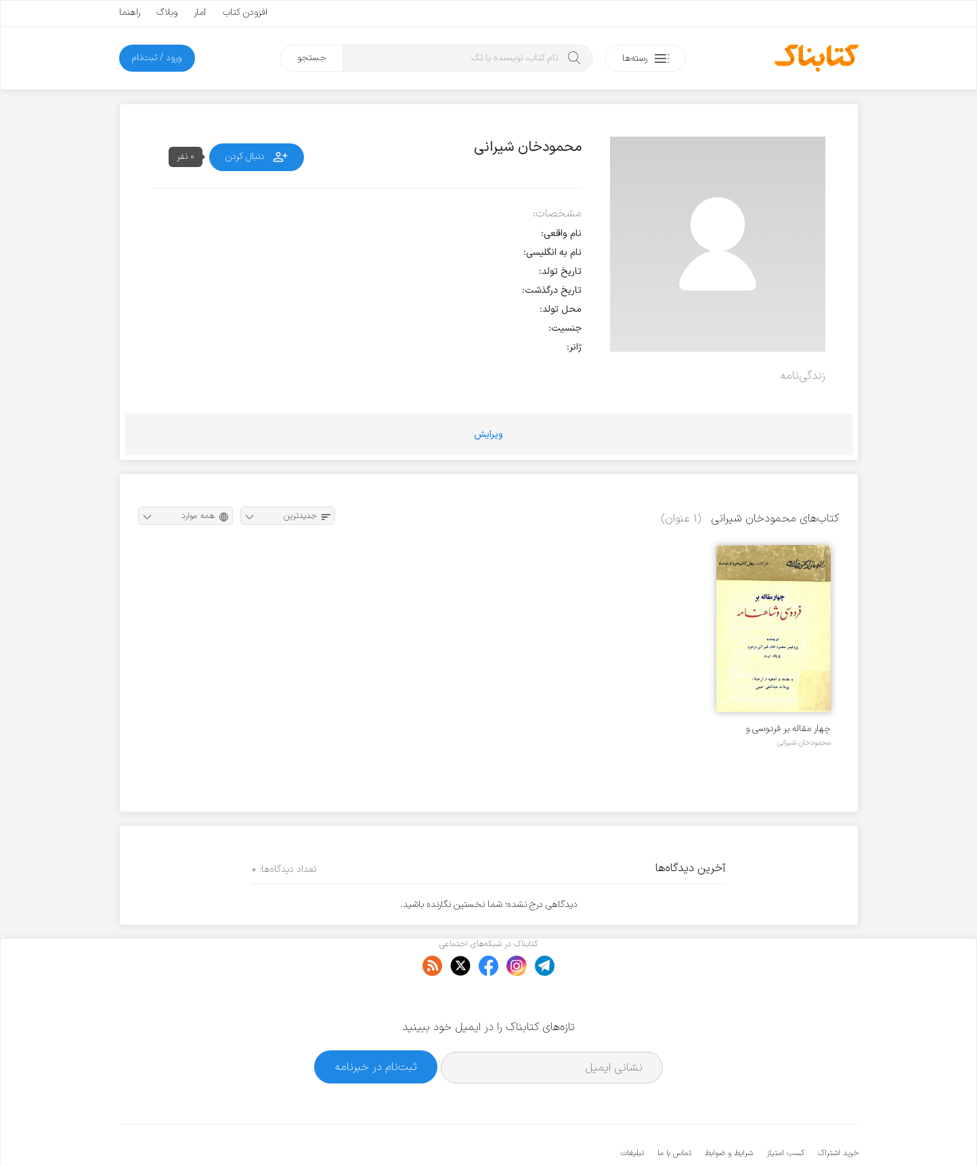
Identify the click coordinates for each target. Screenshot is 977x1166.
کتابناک (787, 1133)
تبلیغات (632, 1112)
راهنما (129, 12)
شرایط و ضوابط (729, 1112)
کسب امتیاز (785, 1112)
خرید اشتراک (838, 1112)
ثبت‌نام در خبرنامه (376, 1025)
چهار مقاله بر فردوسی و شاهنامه (788, 729)
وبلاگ (166, 12)
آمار (200, 12)
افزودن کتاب (245, 12)
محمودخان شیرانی (804, 742)
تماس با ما (674, 1112)
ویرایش (488, 434)
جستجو (311, 58)
